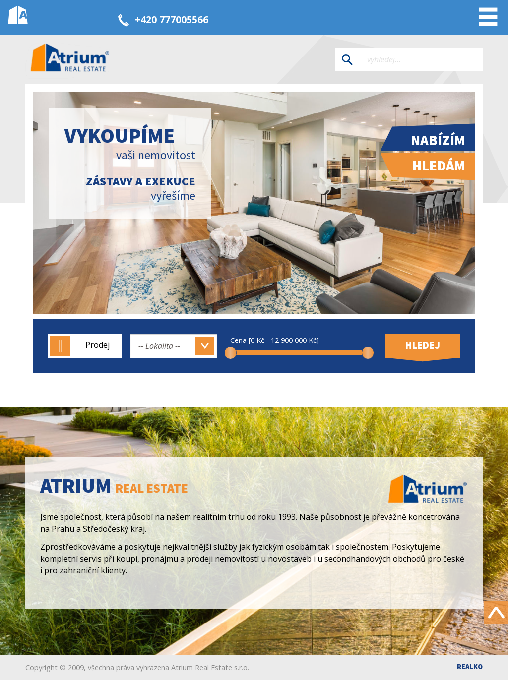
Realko (470, 666)
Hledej (422, 345)
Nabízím (438, 140)
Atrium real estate (70, 59)
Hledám (438, 165)
